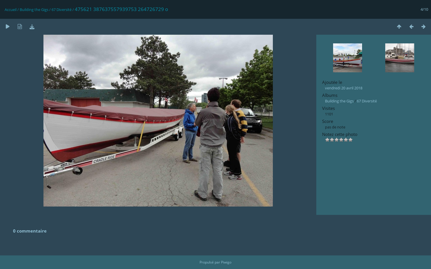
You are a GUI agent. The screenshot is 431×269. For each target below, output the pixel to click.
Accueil (11, 9)
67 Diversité (62, 9)
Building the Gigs (34, 9)
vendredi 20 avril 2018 (343, 88)
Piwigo (226, 262)
